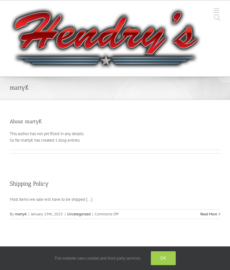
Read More (208, 213)
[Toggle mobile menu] (217, 10)
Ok (163, 258)
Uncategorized (78, 213)
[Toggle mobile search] (217, 17)
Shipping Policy (29, 183)
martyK (21, 213)
